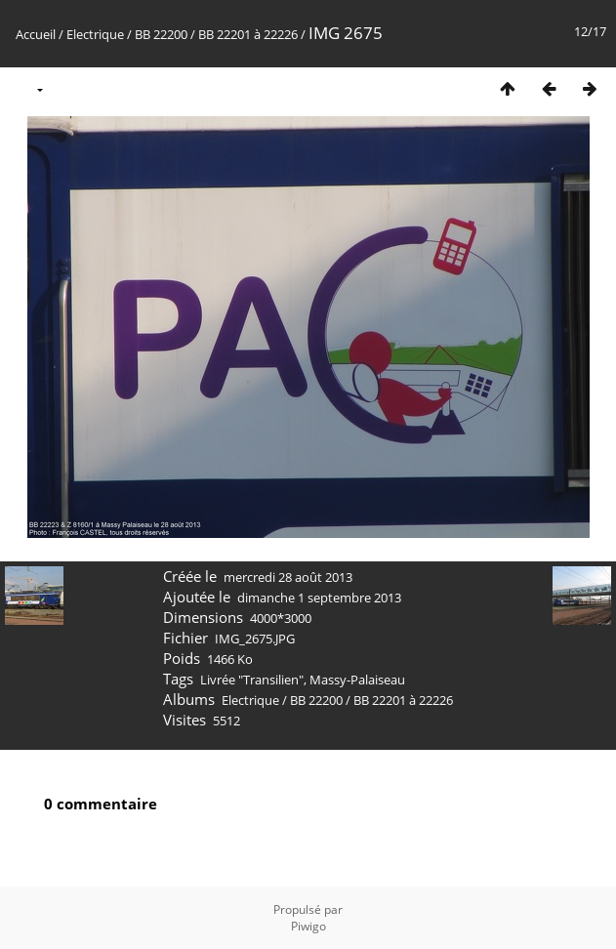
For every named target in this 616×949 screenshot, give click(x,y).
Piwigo (308, 926)
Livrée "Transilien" (252, 679)
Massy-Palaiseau (357, 679)
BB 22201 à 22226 (248, 34)
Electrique (95, 34)
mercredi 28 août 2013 (288, 577)
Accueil (36, 34)
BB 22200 (161, 34)
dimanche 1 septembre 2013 (319, 597)
